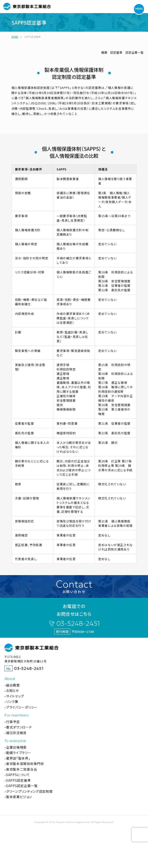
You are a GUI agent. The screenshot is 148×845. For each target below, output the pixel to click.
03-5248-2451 (78, 623)
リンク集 (12, 701)
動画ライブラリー (18, 752)
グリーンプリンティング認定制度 (29, 791)
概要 (104, 52)
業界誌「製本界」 (18, 758)
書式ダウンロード (19, 727)
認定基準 (116, 52)
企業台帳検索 (16, 747)
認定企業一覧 (134, 52)
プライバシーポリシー (22, 707)
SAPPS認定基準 (18, 780)
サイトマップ (15, 696)
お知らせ (12, 690)
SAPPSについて (18, 774)
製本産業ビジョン (19, 796)
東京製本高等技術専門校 (25, 763)
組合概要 (13, 685)
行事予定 (13, 721)
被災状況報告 (16, 732)
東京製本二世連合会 (21, 769)
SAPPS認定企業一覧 (22, 785)
